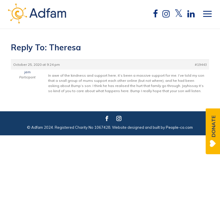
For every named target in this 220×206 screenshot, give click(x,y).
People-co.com (179, 127)
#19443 (201, 64)
